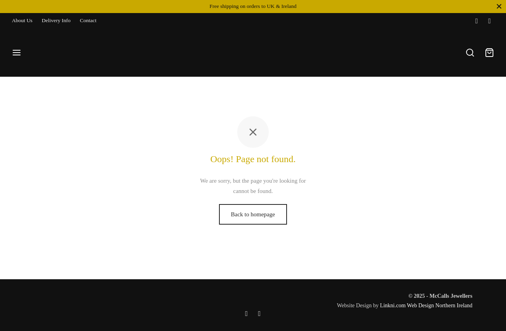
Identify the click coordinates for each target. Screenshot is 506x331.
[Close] (499, 6)
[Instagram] (489, 21)
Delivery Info (56, 20)
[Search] (470, 52)
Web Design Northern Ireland (439, 305)
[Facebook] (476, 21)
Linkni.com (393, 305)
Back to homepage (253, 214)
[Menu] (16, 52)
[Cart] (489, 52)
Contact (88, 20)
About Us (22, 20)
